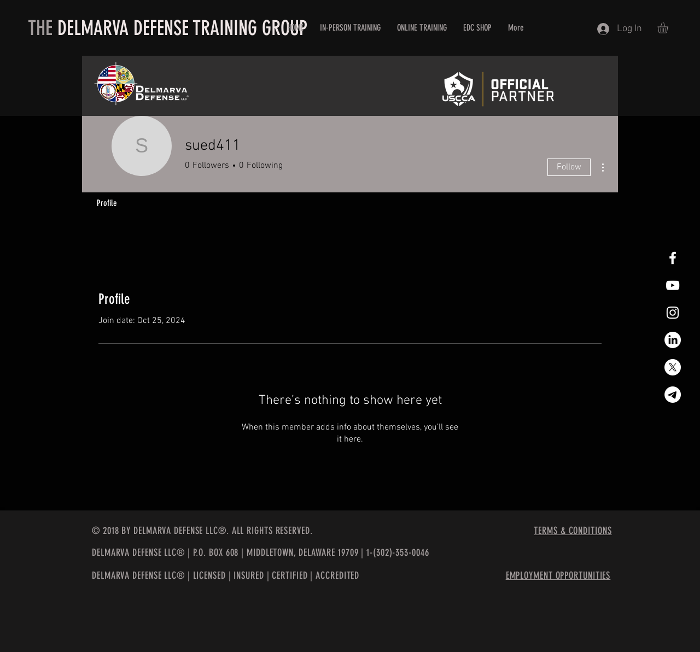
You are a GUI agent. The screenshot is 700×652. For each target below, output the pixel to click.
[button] (669, 27)
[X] (672, 367)
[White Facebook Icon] (672, 258)
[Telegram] (672, 394)
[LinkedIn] (672, 340)
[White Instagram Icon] (672, 312)
